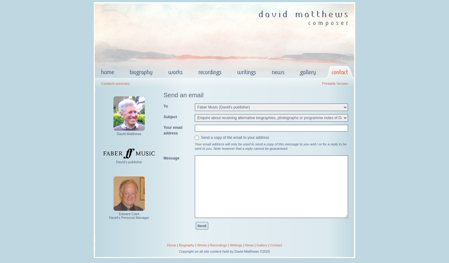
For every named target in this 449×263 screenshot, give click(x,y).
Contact (276, 245)
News (249, 245)
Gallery (261, 245)
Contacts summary (115, 83)
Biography (186, 245)
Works (202, 245)
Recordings (218, 245)
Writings (236, 245)
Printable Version (335, 83)
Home (171, 245)
